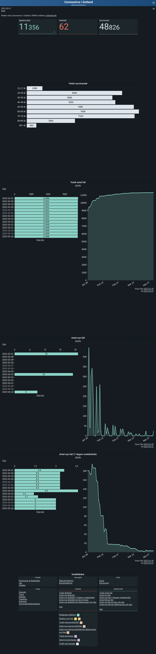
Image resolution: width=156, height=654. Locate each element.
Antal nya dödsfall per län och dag (73, 600)
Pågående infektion (69, 615)
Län (20, 583)
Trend (21, 594)
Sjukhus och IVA (70, 618)
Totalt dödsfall (65, 593)
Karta (101, 581)
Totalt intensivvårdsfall (70, 622)
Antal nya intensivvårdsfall (72, 626)
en (154, 8)
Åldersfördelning (66, 581)
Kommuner (104, 583)
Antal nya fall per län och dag (111, 602)
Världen (22, 585)
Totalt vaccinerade (69, 644)
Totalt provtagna (68, 636)
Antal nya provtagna (69, 640)
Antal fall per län (106, 600)
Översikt (22, 592)
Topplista (23, 599)
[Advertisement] (73, 56)
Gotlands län (51, 15)
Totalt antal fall (105, 593)
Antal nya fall (105, 595)
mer (61, 607)
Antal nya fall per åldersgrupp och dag (115, 604)
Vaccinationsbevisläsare (29, 604)
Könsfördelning (65, 583)
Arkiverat (23, 601)
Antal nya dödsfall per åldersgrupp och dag (77, 602)
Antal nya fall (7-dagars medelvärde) (115, 597)
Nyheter (22, 597)
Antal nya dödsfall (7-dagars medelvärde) (77, 597)
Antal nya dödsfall (67, 595)
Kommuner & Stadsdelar (29, 581)
